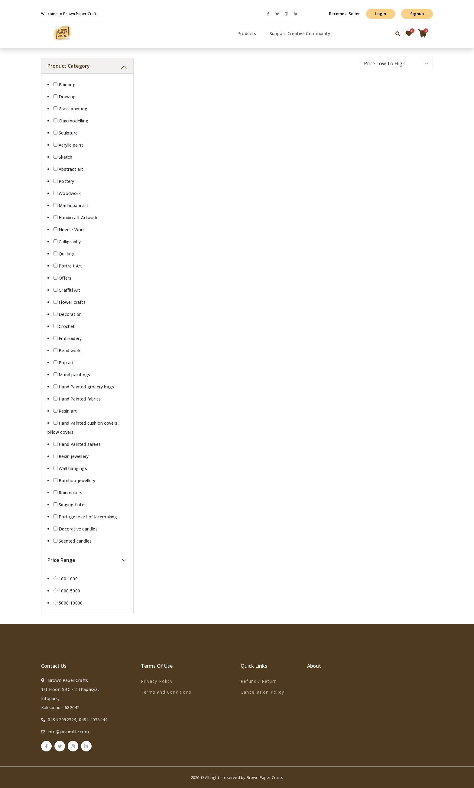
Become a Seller (344, 13)
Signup (417, 13)
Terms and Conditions (166, 692)
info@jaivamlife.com (68, 731)
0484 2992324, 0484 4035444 (77, 719)
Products (246, 33)
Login (380, 13)
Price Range (61, 560)
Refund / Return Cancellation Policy (262, 686)
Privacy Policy (157, 681)
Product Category (68, 66)
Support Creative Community (300, 33)
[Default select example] (396, 63)
